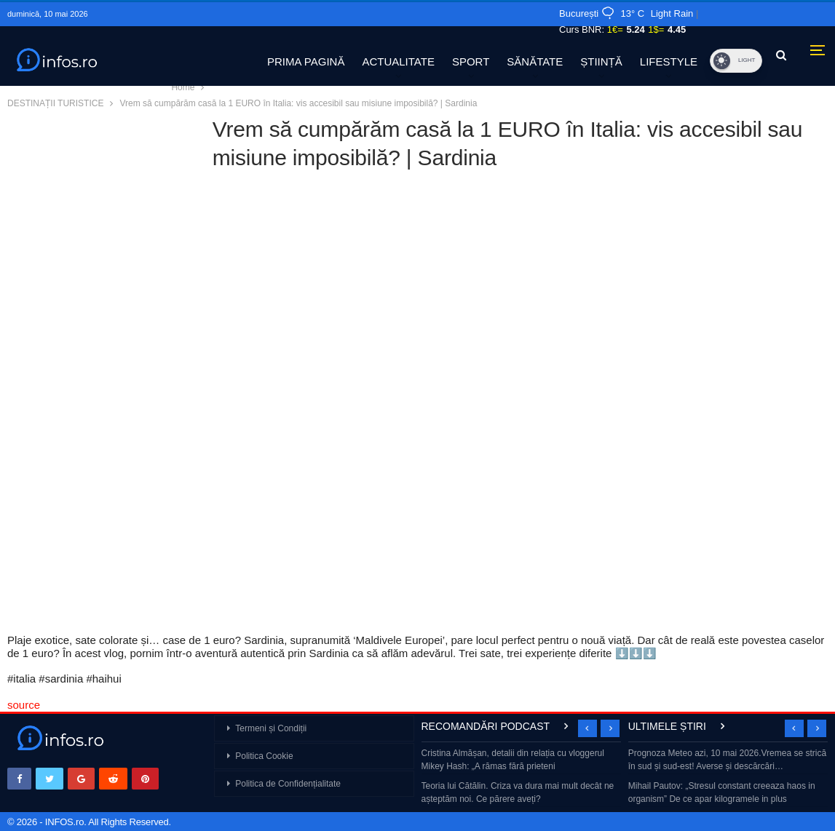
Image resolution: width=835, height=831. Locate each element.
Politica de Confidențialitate (288, 784)
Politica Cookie (264, 756)
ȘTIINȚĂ (601, 61)
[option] (522, 777)
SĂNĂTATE (535, 61)
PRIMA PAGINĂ (305, 61)
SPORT (470, 61)
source (23, 705)
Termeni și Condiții (270, 728)
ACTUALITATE (398, 61)
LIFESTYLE (668, 61)
